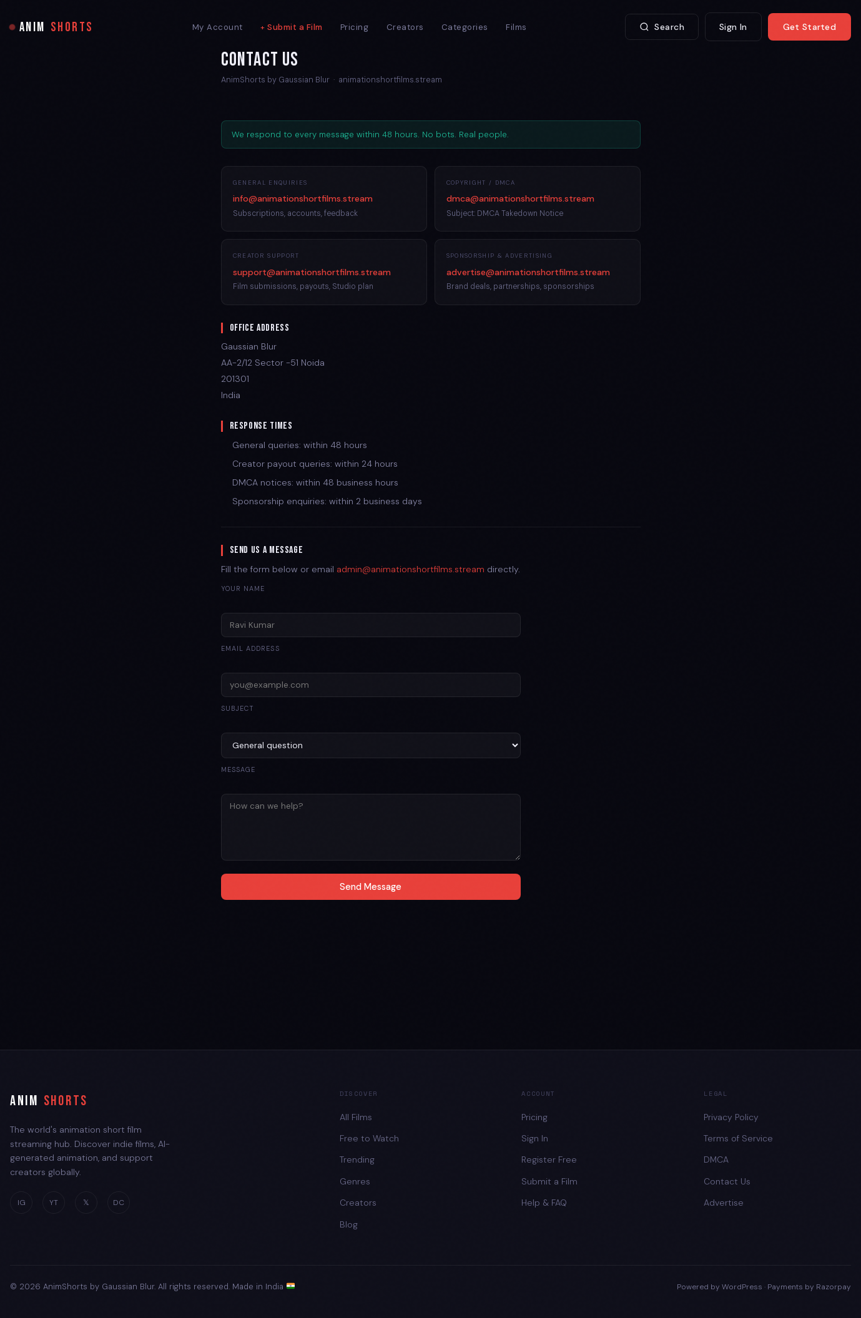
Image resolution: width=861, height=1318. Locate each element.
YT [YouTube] (53, 1203)
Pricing (354, 27)
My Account (217, 27)
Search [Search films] (661, 26)
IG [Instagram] (21, 1203)
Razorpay (833, 1287)
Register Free (549, 1159)
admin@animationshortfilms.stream (411, 569)
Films (516, 27)
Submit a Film (295, 27)
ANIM (49, 1101)
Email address (250, 648)
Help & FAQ (544, 1202)
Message (238, 769)
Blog (349, 1224)
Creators (405, 27)
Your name (243, 588)
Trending (357, 1159)
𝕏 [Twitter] (86, 1203)
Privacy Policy (731, 1117)
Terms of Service (738, 1138)
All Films (356, 1117)
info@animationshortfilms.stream (303, 198)
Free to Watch (369, 1138)
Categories (464, 27)
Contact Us (727, 1181)
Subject (238, 708)
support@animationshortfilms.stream (312, 272)
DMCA (716, 1159)
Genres (355, 1181)
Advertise (724, 1202)
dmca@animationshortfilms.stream (520, 198)
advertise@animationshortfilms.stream (528, 272)
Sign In (733, 26)
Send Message (370, 886)
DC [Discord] (118, 1203)
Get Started (809, 26)
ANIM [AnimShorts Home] (52, 27)
